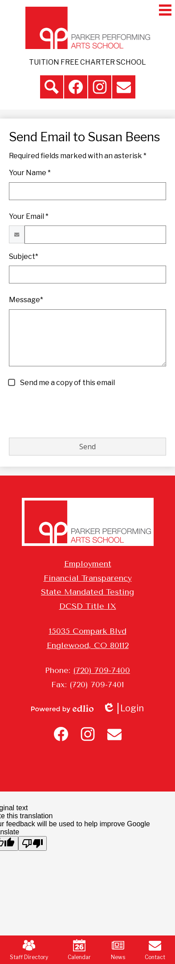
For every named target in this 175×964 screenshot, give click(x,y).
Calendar (79, 949)
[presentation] (76, 413)
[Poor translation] (32, 843)
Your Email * (29, 216)
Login (123, 708)
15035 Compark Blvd (87, 631)
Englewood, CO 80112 (88, 645)
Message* (26, 299)
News (118, 949)
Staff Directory (29, 949)
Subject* (23, 256)
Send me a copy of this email (67, 382)
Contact (155, 949)
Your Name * (30, 172)
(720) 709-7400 (101, 670)
